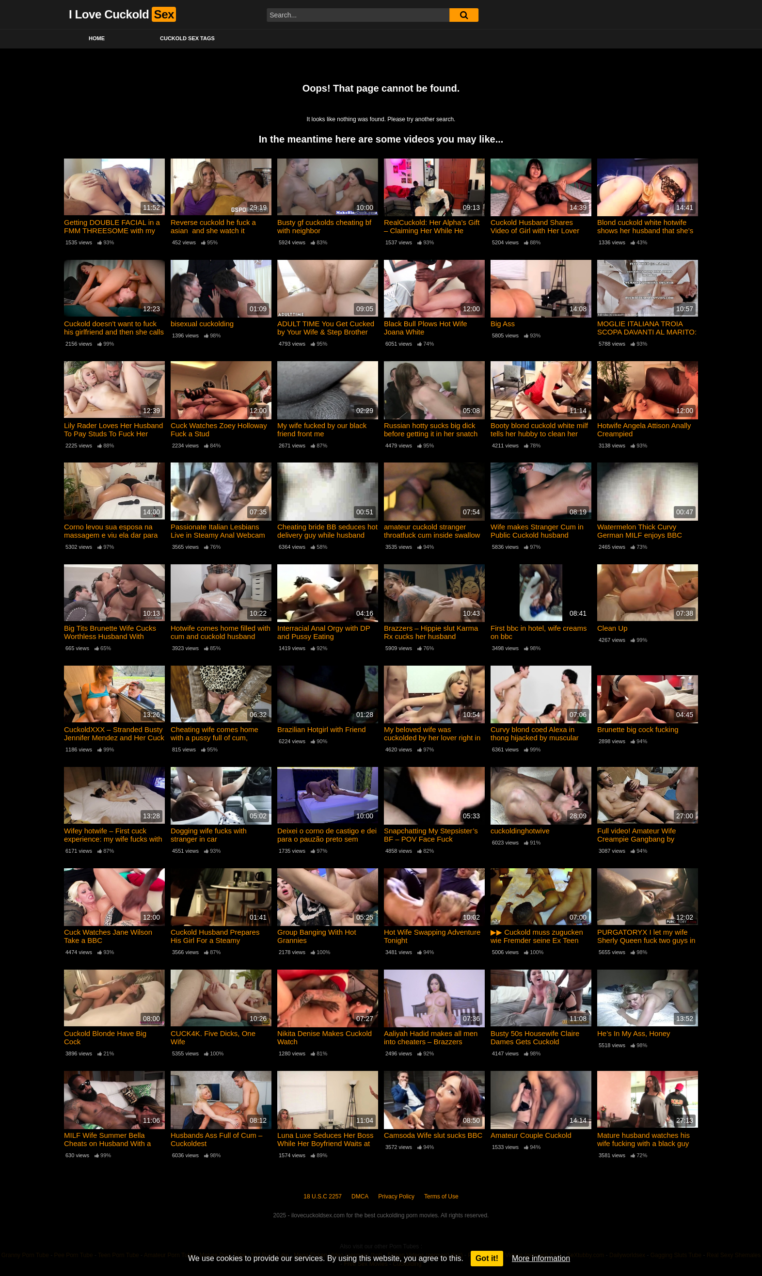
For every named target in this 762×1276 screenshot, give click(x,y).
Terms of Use (441, 1196)
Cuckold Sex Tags (187, 38)
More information (541, 1258)
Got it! (487, 1258)
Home (97, 38)
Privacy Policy (396, 1196)
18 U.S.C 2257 (322, 1196)
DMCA (359, 1196)
